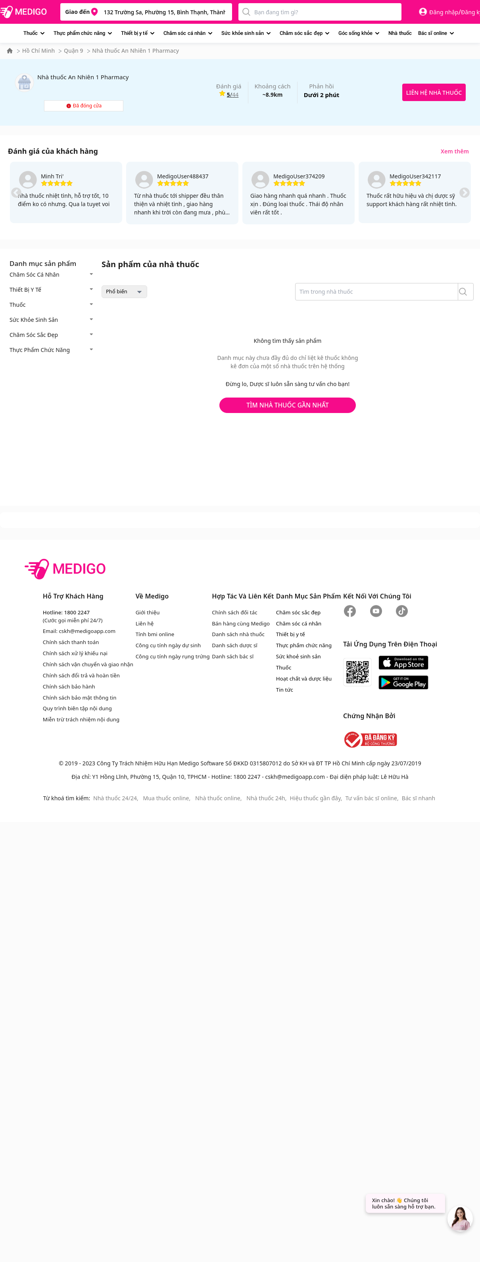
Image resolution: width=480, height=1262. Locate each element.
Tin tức (283, 688)
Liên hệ (144, 623)
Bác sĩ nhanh (418, 797)
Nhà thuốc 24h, (266, 797)
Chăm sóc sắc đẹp (301, 33)
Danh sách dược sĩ (232, 644)
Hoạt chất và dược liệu (302, 677)
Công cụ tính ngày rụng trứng (171, 656)
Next (464, 193)
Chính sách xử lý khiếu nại (75, 652)
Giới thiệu (147, 612)
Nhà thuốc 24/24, (116, 797)
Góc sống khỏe (355, 33)
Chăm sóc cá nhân (184, 33)
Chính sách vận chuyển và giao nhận (87, 663)
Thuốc (30, 33)
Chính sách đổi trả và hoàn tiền (81, 674)
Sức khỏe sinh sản (242, 33)
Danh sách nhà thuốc (236, 634)
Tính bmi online (154, 634)
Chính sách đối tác (232, 612)
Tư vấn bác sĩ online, (372, 797)
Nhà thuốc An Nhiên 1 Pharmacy (135, 50)
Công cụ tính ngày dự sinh (167, 644)
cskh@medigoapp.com (87, 631)
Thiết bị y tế (134, 33)
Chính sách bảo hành (68, 685)
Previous (16, 193)
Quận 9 (73, 50)
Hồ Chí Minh (38, 50)
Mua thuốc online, (167, 797)
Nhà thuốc (400, 33)
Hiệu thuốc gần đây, (316, 797)
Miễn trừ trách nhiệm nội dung (81, 718)
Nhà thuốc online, (219, 797)
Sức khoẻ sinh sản (297, 656)
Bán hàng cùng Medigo (238, 623)
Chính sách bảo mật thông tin (79, 696)
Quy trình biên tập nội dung (77, 707)
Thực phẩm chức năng (79, 33)
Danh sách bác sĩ (230, 656)
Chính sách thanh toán (70, 641)
